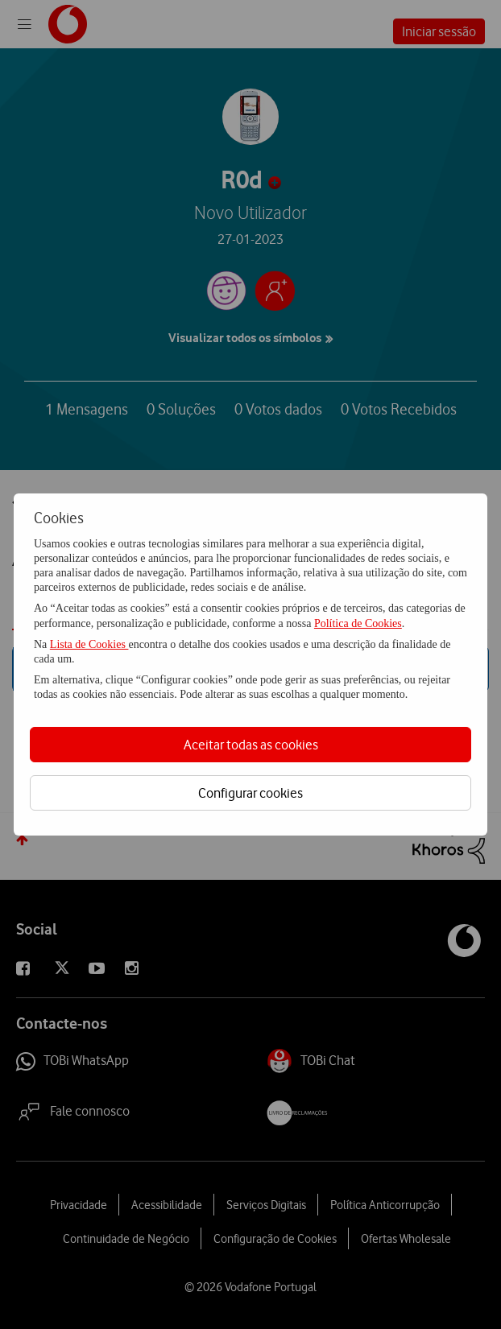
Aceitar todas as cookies (251, 745)
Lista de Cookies (89, 644)
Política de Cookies (358, 623)
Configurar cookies (250, 793)
